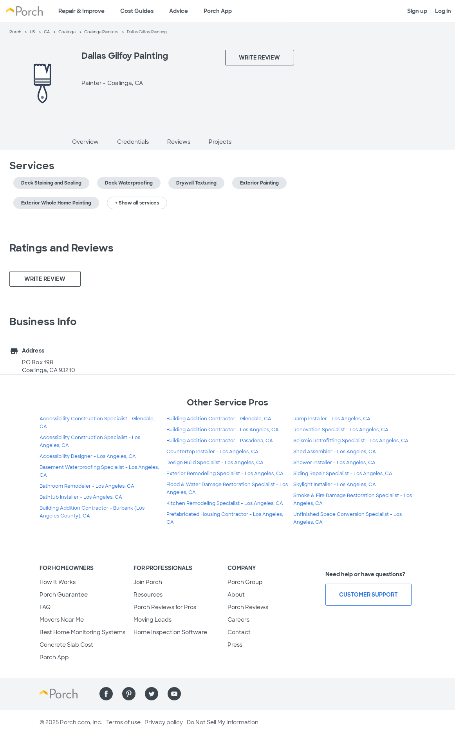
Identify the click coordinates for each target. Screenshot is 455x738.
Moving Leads (153, 619)
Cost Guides (136, 10)
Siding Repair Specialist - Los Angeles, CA (342, 473)
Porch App (218, 10)
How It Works (58, 582)
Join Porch (148, 582)
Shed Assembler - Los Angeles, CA (334, 452)
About (236, 594)
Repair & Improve (81, 10)
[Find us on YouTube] (174, 693)
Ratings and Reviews (61, 248)
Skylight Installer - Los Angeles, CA (334, 484)
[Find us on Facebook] (106, 693)
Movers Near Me (62, 619)
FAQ (45, 607)
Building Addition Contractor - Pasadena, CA (219, 441)
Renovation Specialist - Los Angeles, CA (340, 430)
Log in (443, 10)
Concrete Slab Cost (66, 644)
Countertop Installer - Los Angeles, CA (212, 452)
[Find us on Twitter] (151, 693)
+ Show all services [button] (137, 203)
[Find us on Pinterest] (128, 693)
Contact (239, 632)
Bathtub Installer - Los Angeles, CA (81, 497)
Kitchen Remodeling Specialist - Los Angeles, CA (224, 503)
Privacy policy (163, 722)
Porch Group (245, 582)
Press (235, 644)
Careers (238, 619)
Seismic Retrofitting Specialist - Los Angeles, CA (350, 441)
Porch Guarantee (64, 594)
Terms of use (123, 722)
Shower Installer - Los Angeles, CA (334, 462)
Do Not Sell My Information (222, 722)
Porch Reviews (248, 607)
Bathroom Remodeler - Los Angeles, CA (87, 486)
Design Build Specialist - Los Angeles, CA (215, 462)
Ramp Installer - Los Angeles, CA (331, 419)
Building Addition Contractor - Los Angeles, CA (222, 430)
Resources (148, 594)
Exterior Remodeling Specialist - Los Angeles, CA (224, 473)
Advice (178, 10)
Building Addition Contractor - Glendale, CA (218, 419)
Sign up (417, 10)
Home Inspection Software (170, 632)
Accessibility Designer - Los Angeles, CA (88, 456)
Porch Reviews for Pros (165, 607)
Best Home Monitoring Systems (82, 632)
